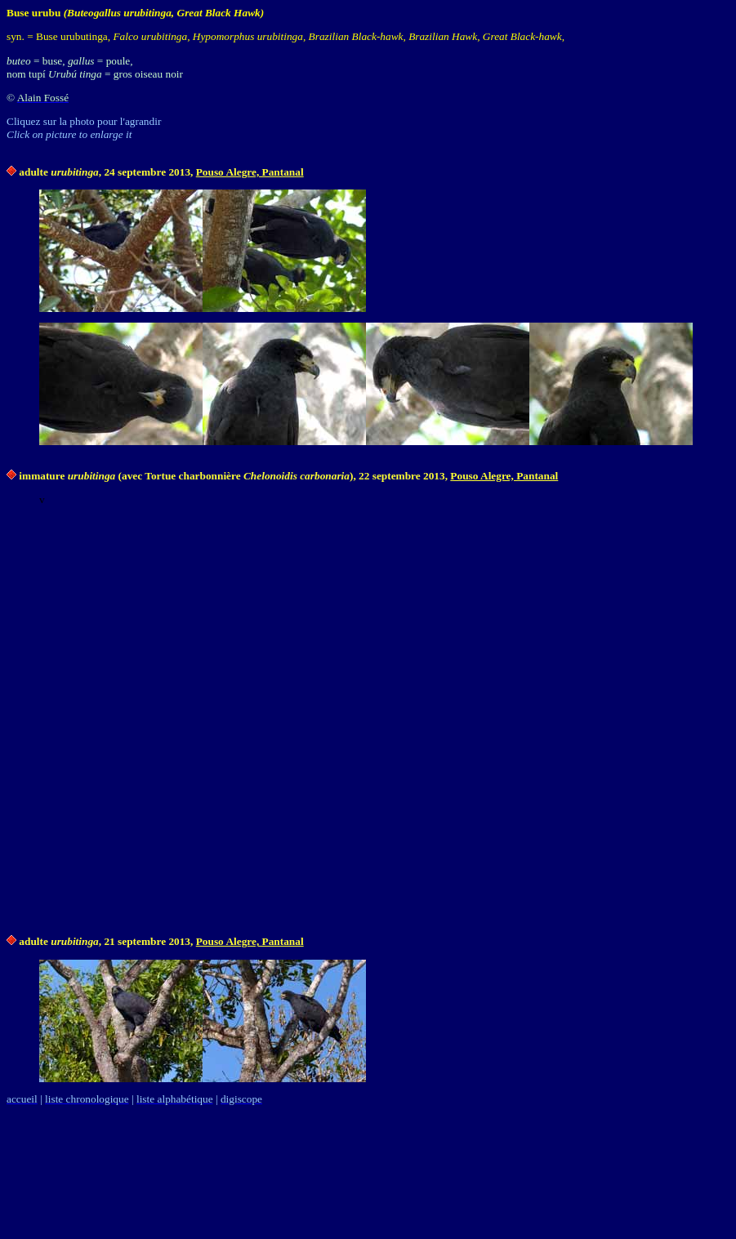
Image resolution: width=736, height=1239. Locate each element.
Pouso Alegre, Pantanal (250, 172)
